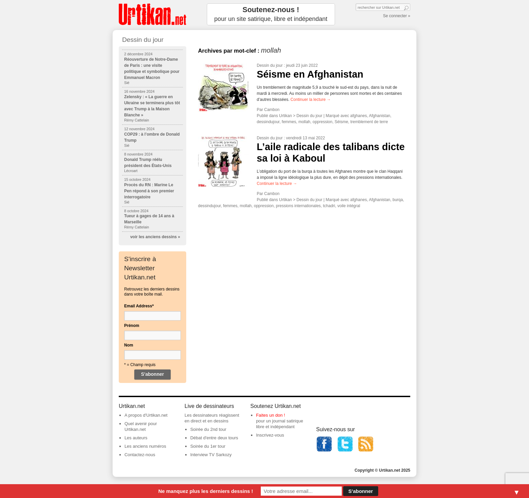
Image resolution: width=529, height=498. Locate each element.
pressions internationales (298, 205)
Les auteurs (135, 437)
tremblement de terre (369, 121)
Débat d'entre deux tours (214, 437)
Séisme (341, 121)
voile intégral (348, 205)
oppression (322, 121)
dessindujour (268, 121)
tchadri (329, 205)
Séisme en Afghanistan (310, 74)
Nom (128, 345)
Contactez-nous (139, 454)
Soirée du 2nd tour (208, 429)
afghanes (358, 115)
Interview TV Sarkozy (211, 454)
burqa (397, 199)
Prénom (131, 325)
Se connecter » (396, 15)
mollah (304, 121)
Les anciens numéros (145, 446)
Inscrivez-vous (270, 435)
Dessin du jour (270, 65)
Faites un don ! (270, 415)
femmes (289, 121)
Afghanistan (379, 115)
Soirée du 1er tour (207, 446)
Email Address (139, 306)
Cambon (271, 109)
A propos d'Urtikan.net (146, 415)
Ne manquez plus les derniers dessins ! (205, 491)
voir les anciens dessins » (155, 236)
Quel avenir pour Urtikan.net (140, 426)
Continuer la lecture (310, 99)
